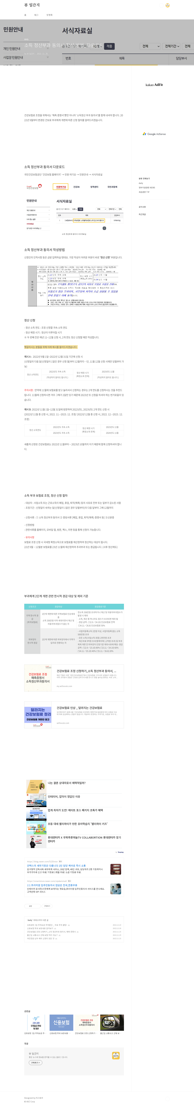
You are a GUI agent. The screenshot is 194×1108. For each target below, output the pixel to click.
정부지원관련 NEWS (147, 187)
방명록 (49, 14)
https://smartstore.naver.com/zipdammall (47, 881)
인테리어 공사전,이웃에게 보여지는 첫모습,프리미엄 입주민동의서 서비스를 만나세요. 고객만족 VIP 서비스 (66, 890)
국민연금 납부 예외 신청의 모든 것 (40, 938)
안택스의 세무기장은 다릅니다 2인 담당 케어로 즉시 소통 (56, 865)
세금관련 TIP (144, 192)
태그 (36, 14)
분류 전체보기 (144, 178)
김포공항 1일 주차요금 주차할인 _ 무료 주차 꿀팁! (47, 925)
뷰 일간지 (32, 5)
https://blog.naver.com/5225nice (42, 861)
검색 (161, 5)
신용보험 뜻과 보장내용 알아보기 (40, 928)
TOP (167, 1099)
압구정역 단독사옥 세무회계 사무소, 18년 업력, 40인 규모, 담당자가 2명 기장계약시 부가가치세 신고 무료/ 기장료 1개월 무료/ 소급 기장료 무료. (65, 871)
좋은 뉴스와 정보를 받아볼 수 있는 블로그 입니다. (48, 1057)
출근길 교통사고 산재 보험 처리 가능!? (42, 935)
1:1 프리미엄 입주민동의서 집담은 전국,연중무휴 (52, 885)
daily (30, 920)
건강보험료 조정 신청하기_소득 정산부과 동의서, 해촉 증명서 (51, 931)
